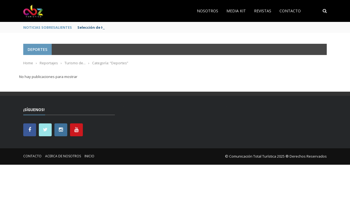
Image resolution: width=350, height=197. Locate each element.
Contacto (290, 10)
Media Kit (236, 10)
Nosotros (207, 10)
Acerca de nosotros (63, 156)
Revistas (262, 10)
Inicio (89, 156)
